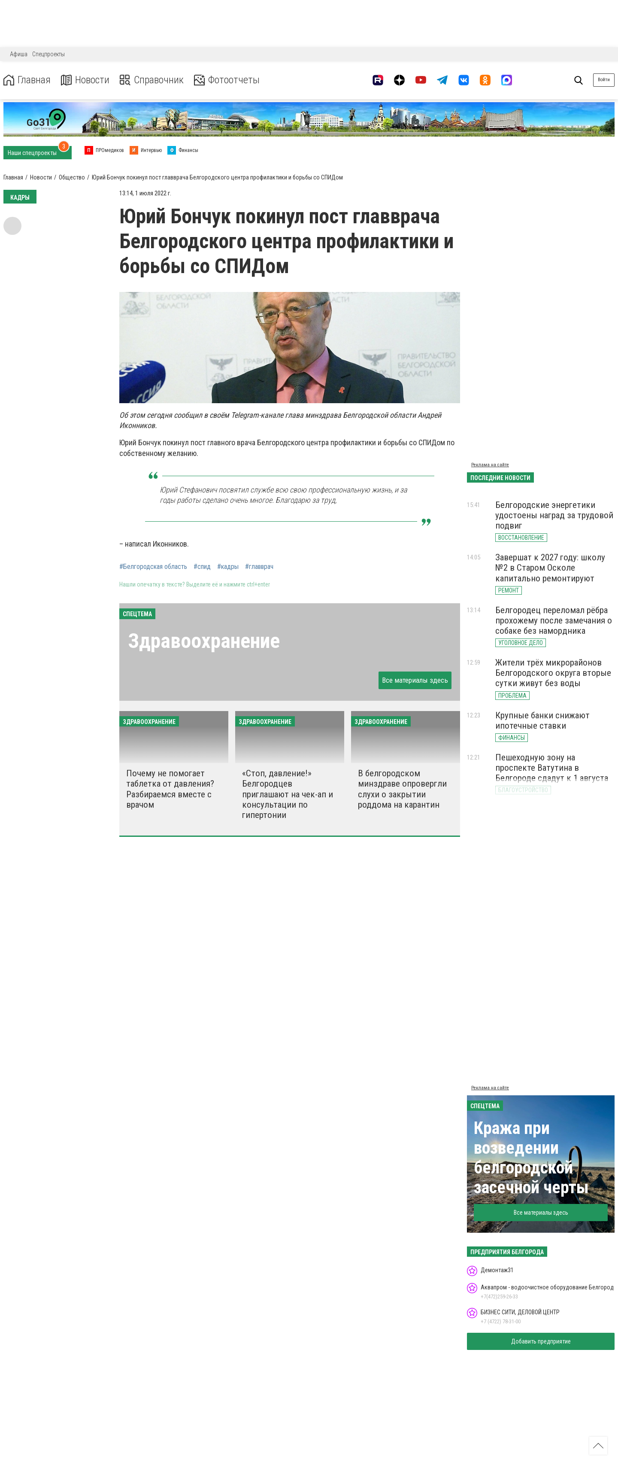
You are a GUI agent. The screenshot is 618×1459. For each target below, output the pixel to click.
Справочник (152, 80)
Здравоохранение (204, 641)
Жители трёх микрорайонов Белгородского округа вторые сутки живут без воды (553, 672)
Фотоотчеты (227, 80)
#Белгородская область (153, 567)
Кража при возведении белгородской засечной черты (531, 1158)
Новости (85, 80)
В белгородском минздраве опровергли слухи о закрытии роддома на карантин (402, 788)
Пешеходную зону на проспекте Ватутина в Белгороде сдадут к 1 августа (551, 767)
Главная (27, 80)
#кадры (228, 567)
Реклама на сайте (490, 465)
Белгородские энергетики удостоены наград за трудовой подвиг (554, 515)
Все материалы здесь (415, 680)
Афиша (18, 54)
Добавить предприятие (541, 1341)
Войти (604, 79)
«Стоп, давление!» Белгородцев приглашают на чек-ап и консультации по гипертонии (287, 794)
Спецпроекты (48, 54)
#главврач (259, 567)
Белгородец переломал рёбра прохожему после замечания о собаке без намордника (553, 620)
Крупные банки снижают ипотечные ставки (542, 720)
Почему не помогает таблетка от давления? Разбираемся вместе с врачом (170, 788)
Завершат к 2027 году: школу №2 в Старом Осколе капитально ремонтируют (550, 567)
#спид (202, 567)
